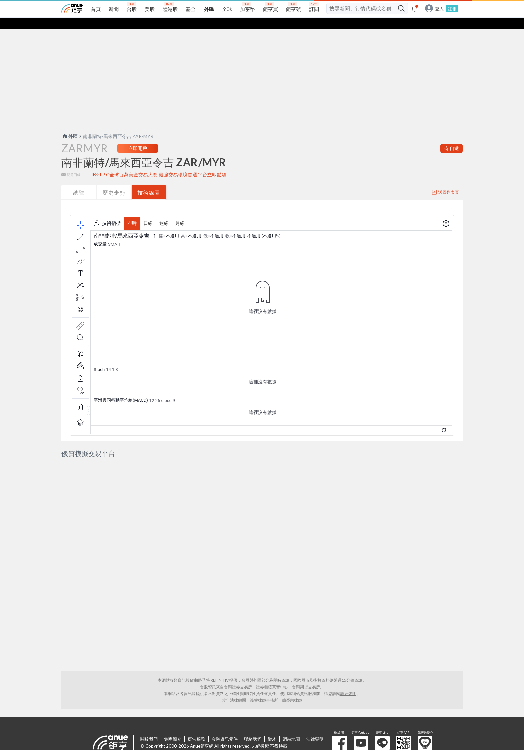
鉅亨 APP (403, 716)
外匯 (69, 125)
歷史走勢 (114, 182)
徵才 (272, 712)
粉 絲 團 (339, 716)
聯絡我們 (252, 712)
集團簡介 (172, 712)
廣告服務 (196, 712)
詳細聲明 (348, 666)
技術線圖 (149, 182)
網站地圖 (291, 712)
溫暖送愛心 (425, 716)
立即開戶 (137, 137)
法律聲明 (315, 712)
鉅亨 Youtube (361, 716)
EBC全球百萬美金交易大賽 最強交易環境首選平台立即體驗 (163, 164)
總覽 (79, 182)
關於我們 (149, 712)
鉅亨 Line (382, 716)
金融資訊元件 (225, 712)
